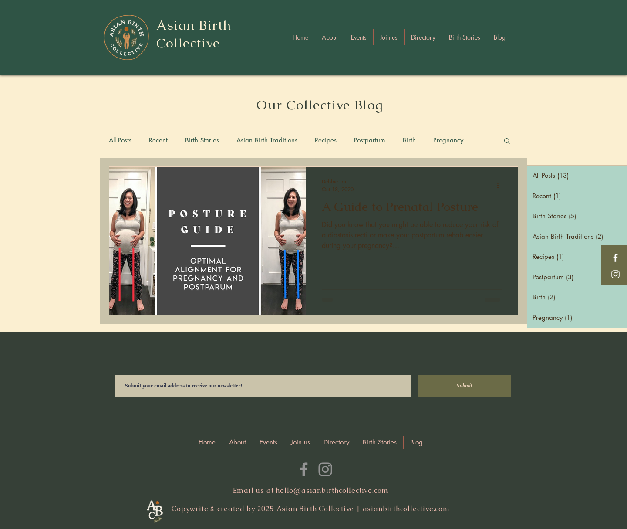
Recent (158, 140)
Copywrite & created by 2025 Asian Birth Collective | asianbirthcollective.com (311, 508)
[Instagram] (615, 274)
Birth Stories (202, 140)
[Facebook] (615, 257)
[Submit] (464, 386)
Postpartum (369, 140)
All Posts (120, 140)
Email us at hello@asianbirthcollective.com (311, 490)
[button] (423, 37)
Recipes (326, 140)
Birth (409, 140)
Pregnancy (448, 140)
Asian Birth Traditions (266, 140)
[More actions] (501, 185)
